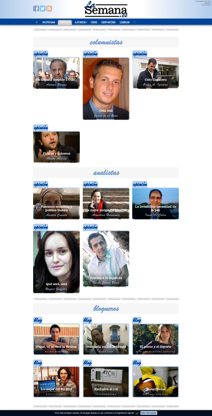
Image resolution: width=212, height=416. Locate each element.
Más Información (148, 413)
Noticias (48, 22)
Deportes (108, 22)
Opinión (64, 22)
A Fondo (80, 22)
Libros (124, 22)
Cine (94, 22)
